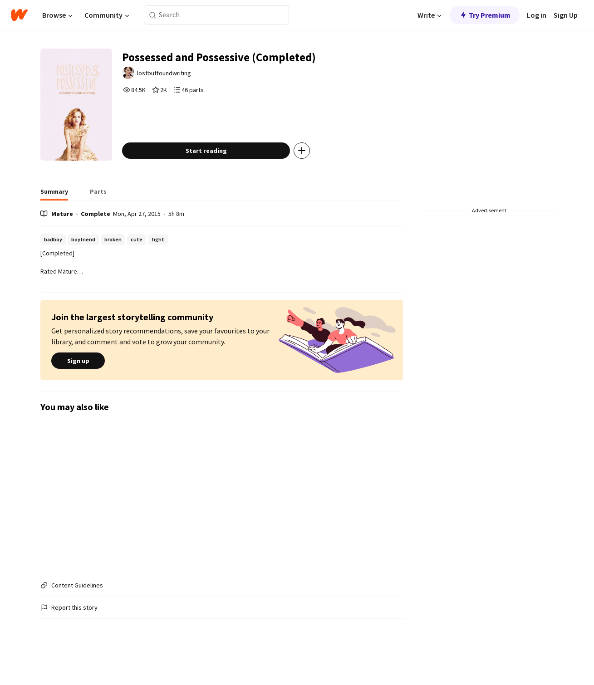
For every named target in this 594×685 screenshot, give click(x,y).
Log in (536, 15)
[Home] (19, 15)
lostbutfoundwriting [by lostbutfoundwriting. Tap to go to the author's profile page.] (179, 76)
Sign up (78, 380)
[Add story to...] (315, 169)
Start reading (219, 170)
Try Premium (485, 15)
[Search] (153, 15)
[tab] (54, 213)
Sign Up (566, 15)
